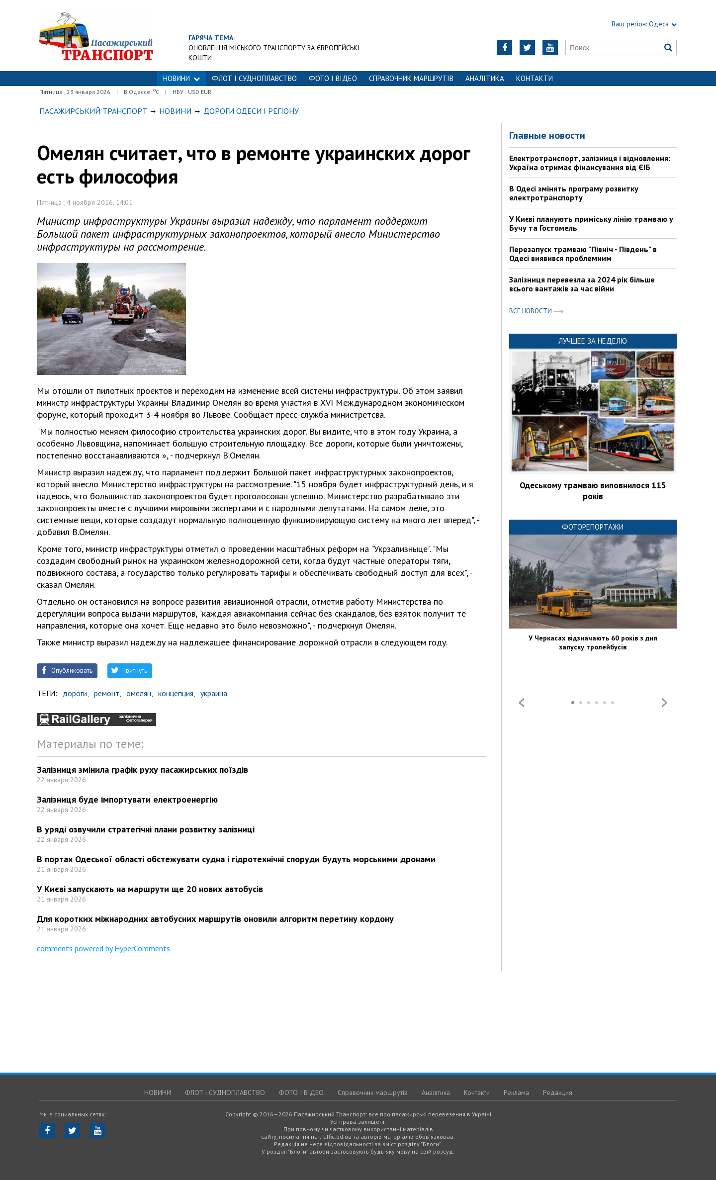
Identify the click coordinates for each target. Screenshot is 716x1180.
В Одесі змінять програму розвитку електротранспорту (573, 192)
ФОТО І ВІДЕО (333, 78)
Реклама (516, 1092)
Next (664, 703)
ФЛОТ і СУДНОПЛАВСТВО (254, 78)
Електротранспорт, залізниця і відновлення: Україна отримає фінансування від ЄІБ (589, 162)
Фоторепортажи (593, 527)
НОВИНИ (181, 78)
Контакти (534, 78)
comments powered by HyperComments (103, 948)
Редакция (557, 1092)
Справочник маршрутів (411, 78)
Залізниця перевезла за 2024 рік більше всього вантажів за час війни (582, 283)
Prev (521, 703)
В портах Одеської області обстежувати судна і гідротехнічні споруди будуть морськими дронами (236, 859)
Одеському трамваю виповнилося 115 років (593, 491)
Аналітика (484, 78)
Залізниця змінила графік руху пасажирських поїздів (142, 769)
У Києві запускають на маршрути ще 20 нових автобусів (150, 889)
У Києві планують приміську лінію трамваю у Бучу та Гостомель (591, 223)
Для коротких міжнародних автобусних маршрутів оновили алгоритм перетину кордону (215, 918)
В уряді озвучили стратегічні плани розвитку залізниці (146, 829)
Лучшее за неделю (592, 341)
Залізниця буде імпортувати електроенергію (127, 799)
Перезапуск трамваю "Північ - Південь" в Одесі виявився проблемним (583, 253)
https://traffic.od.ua (96, 35)
